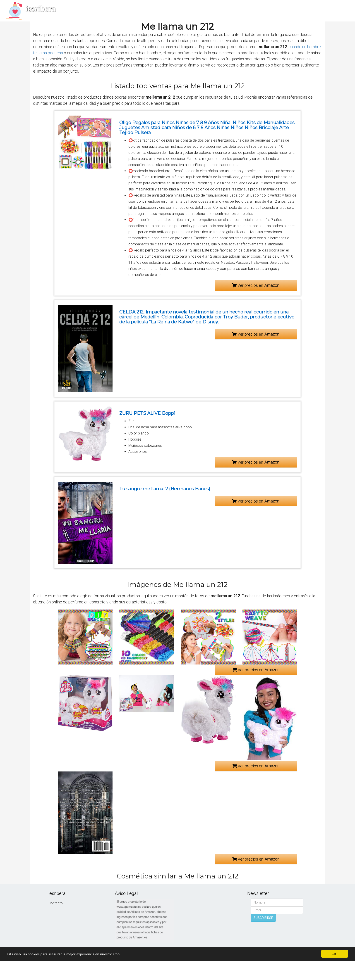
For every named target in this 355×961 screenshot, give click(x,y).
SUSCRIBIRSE (263, 918)
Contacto (55, 903)
